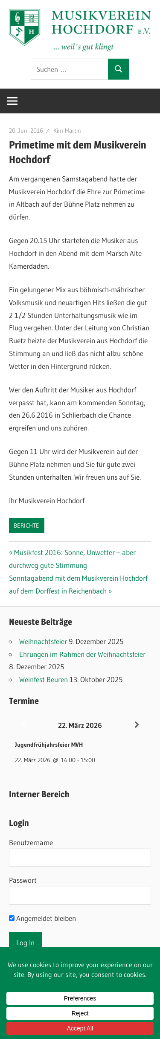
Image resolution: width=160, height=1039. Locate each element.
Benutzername (31, 842)
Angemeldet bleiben (42, 918)
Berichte (26, 525)
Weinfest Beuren (43, 679)
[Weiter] (136, 725)
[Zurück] (23, 725)
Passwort (23, 880)
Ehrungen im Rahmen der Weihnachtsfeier (82, 654)
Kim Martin (67, 130)
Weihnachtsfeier (43, 641)
